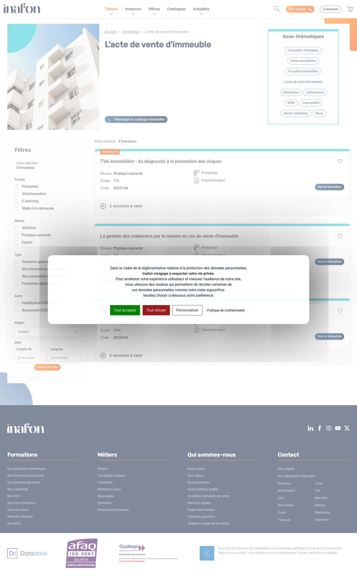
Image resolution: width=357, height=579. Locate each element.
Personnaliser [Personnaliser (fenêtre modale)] (187, 310)
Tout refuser (156, 310)
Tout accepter (125, 310)
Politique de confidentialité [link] (226, 310)
